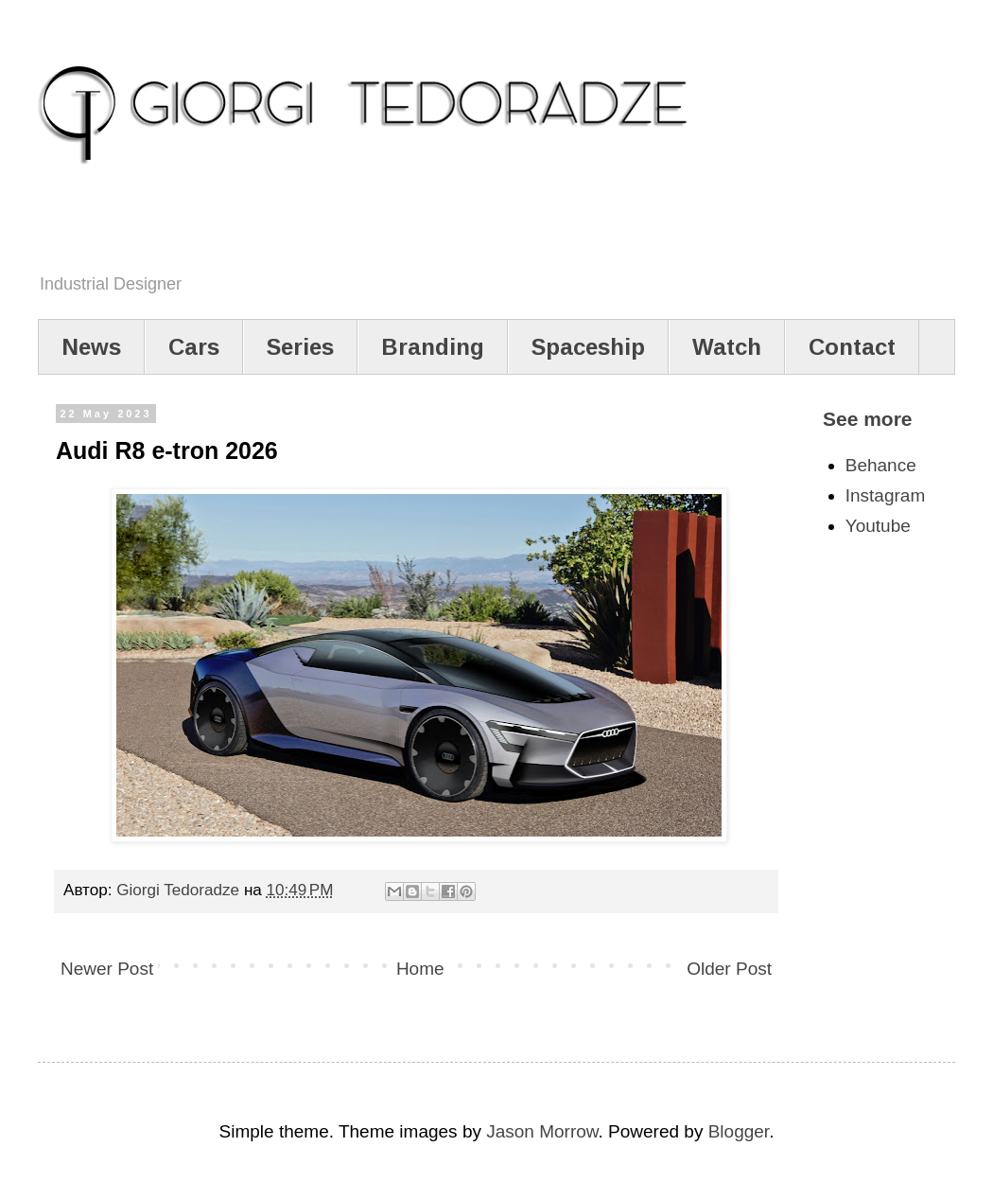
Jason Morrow (542, 1131)
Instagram (885, 495)
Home (420, 969)
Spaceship (588, 347)
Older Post (729, 969)
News (91, 347)
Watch (726, 347)
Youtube (878, 526)
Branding (432, 347)
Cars (193, 347)
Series (300, 347)
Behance (880, 465)
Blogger (738, 1131)
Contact (852, 347)
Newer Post (107, 969)
